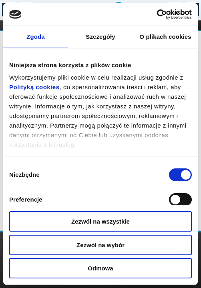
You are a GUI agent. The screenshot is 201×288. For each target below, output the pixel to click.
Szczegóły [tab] (100, 36)
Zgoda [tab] (35, 36)
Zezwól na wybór (100, 245)
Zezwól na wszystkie (100, 221)
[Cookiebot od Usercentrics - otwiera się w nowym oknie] (157, 14)
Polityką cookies (34, 87)
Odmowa (100, 268)
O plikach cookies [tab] (165, 36)
